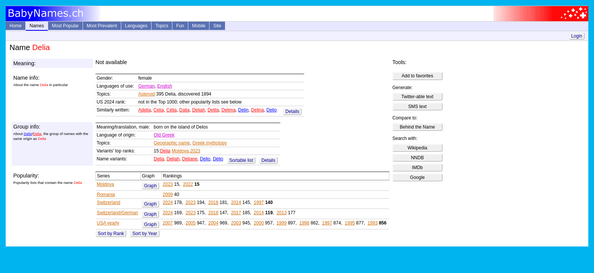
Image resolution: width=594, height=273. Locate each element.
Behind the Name (417, 127)
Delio (271, 110)
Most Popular (65, 25)
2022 (188, 184)
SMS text (417, 106)
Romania (106, 194)
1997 (259, 202)
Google (417, 177)
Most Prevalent (102, 25)
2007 (168, 223)
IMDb (417, 167)
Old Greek (164, 135)
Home (15, 25)
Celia (158, 110)
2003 (236, 223)
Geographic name (172, 143)
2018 (213, 202)
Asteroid (146, 94)
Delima (229, 110)
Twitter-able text (417, 96)
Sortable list (241, 160)
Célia (171, 110)
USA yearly (108, 223)
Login (576, 36)
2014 (236, 202)
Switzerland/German (117, 212)
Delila (213, 110)
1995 (350, 223)
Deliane (189, 159)
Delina (257, 110)
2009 (168, 194)
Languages (136, 25)
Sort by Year (144, 233)
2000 (259, 223)
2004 (213, 223)
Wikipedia (417, 148)
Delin (243, 110)
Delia (37, 134)
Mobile (198, 25)
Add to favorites (417, 75)
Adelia (144, 110)
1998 (304, 223)
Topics (161, 25)
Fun (180, 25)
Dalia (184, 110)
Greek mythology (209, 143)
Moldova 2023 (186, 151)
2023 (168, 184)
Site (217, 25)
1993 (372, 223)
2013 (282, 212)
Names (37, 25)
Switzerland (108, 202)
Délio (218, 159)
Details (292, 111)
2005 (191, 223)
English (164, 86)
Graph (150, 185)
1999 (282, 223)
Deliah (198, 110)
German (146, 86)
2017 (236, 212)
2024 (168, 202)
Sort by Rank (111, 233)
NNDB (417, 157)
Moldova (105, 184)
